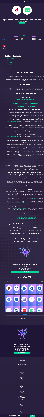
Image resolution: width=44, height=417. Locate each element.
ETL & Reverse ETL (21, 373)
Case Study (16, 36)
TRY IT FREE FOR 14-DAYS (25, 271)
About (21, 404)
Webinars (21, 403)
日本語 (21, 411)
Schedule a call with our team (20, 183)
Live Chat (21, 386)
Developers (21, 380)
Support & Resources (21, 387)
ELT (13, 168)
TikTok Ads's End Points (11, 62)
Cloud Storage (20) (24, 318)
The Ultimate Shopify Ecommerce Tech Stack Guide (26, 218)
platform (12, 151)
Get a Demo (32, 415)
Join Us (21, 406)
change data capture (35, 198)
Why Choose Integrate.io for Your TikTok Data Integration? (26, 106)
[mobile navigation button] (7, 1)
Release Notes (21, 382)
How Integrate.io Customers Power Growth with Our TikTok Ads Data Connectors (25, 103)
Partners (21, 405)
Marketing (21, 377)
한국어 (21, 412)
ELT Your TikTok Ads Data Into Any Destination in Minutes (26, 100)
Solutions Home (21, 372)
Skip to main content (22, 35)
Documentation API (21, 391)
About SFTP (9, 60)
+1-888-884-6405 (21, 366)
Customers (21, 400)
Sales (21, 378)
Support (21, 379)
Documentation (21, 390)
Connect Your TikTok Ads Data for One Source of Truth (25, 99)
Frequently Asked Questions (12, 64)
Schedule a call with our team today (13, 121)
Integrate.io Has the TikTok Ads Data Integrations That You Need (26, 102)
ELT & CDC (21, 374)
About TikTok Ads (10, 58)
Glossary (21, 396)
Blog (21, 385)
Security (21, 392)
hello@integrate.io (22, 364)
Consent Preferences (21, 397)
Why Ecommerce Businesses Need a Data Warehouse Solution (26, 217)
